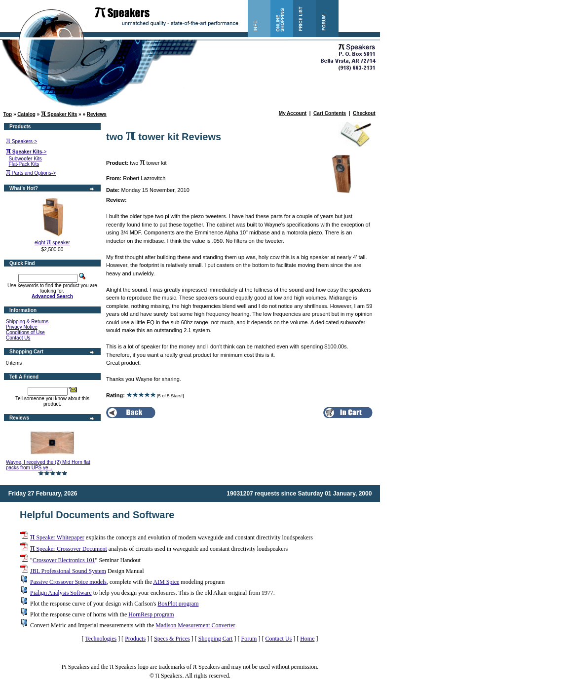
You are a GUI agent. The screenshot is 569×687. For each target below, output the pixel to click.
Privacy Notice (22, 327)
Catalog (26, 114)
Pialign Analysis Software (61, 592)
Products (135, 638)
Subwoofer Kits (25, 158)
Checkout (364, 113)
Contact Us (18, 338)
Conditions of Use (25, 332)
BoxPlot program (177, 603)
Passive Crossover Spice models (68, 581)
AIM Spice (166, 581)
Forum (249, 638)
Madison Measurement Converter (195, 625)
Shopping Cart (215, 638)
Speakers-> (21, 141)
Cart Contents (329, 113)
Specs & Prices (172, 638)
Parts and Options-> (31, 173)
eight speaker (52, 242)
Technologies (100, 638)
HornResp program (151, 614)
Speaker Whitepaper (57, 537)
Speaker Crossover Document (68, 548)
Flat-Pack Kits (24, 164)
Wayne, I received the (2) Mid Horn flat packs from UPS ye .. (48, 464)
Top (7, 114)
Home (307, 638)
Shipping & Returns (27, 321)
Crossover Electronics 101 (64, 560)
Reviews (97, 114)
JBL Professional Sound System (68, 571)
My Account (292, 113)
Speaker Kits (59, 114)
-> (26, 151)
